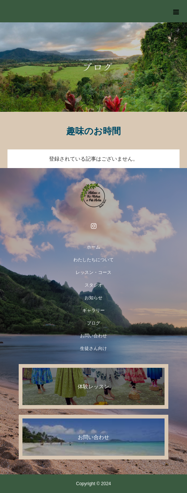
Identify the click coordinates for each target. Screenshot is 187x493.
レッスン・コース (93, 272)
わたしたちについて (93, 259)
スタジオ (93, 285)
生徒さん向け (93, 348)
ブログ (93, 323)
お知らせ (93, 297)
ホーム (93, 247)
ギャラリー (93, 310)
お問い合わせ (93, 335)
